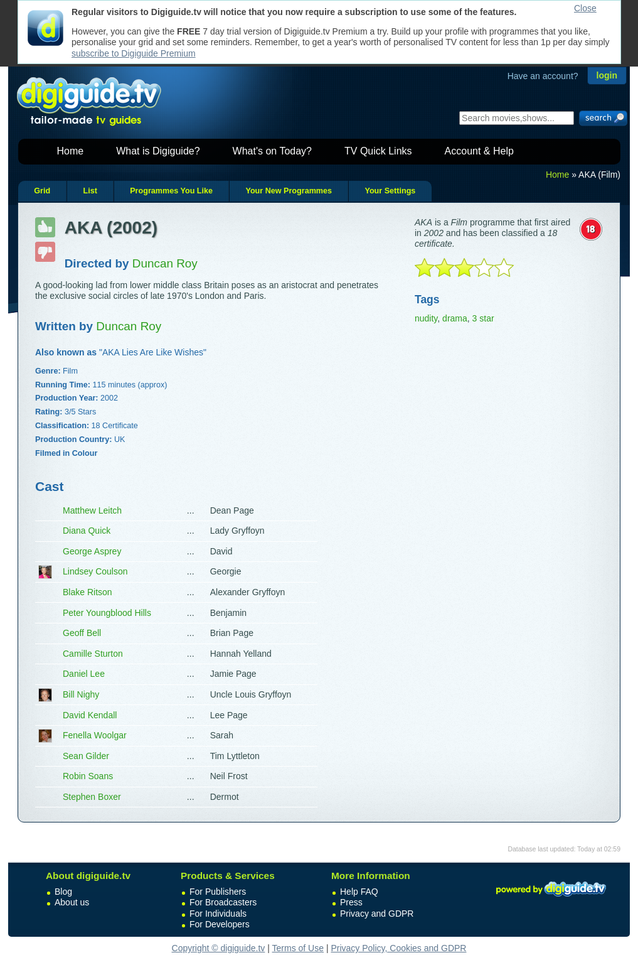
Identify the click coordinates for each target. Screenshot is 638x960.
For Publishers (217, 892)
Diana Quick (86, 531)
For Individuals (218, 914)
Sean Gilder (86, 756)
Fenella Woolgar (95, 735)
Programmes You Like (171, 190)
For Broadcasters (223, 902)
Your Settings (389, 190)
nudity (426, 318)
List (90, 190)
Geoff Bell (82, 633)
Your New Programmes (288, 190)
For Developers (219, 924)
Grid (42, 190)
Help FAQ (359, 892)
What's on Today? (272, 151)
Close (585, 8)
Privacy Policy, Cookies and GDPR (398, 948)
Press (351, 902)
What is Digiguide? (157, 151)
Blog (63, 892)
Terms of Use (298, 948)
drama (454, 318)
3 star (483, 318)
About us (72, 902)
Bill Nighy (81, 694)
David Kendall (90, 715)
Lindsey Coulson (95, 571)
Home (70, 151)
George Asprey (92, 551)
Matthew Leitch (92, 510)
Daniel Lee (84, 674)
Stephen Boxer (92, 797)
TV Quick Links (378, 151)
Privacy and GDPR (376, 914)
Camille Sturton (93, 654)
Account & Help (479, 151)
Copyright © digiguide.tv (218, 948)
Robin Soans (88, 776)
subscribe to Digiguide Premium (134, 53)
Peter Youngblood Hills (107, 613)
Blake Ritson (87, 592)
